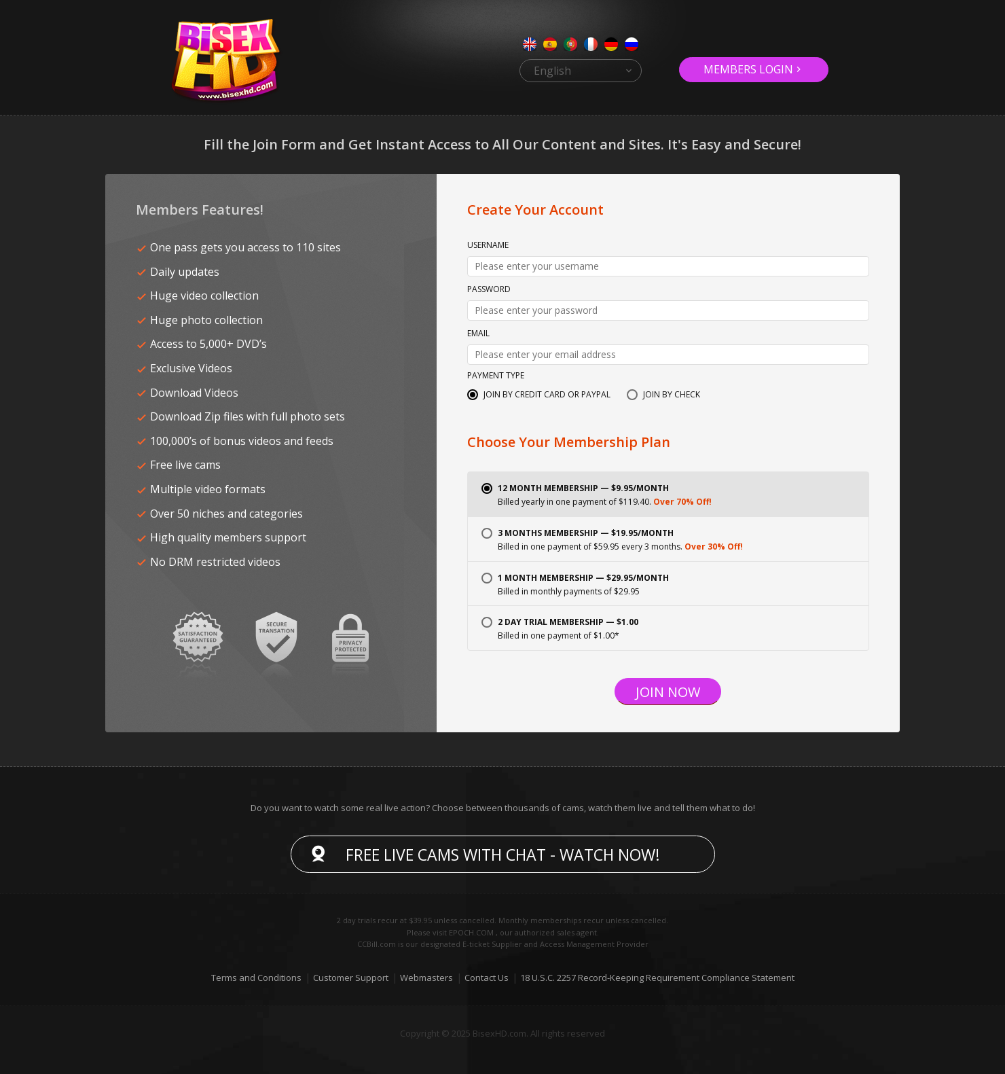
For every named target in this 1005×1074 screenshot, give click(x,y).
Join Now (668, 692)
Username (488, 246)
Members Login (748, 69)
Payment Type (495, 376)
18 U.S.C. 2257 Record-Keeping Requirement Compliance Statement (657, 977)
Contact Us (486, 977)
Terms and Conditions (256, 977)
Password (489, 290)
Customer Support (350, 977)
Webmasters (426, 977)
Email (478, 334)
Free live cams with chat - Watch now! (503, 854)
